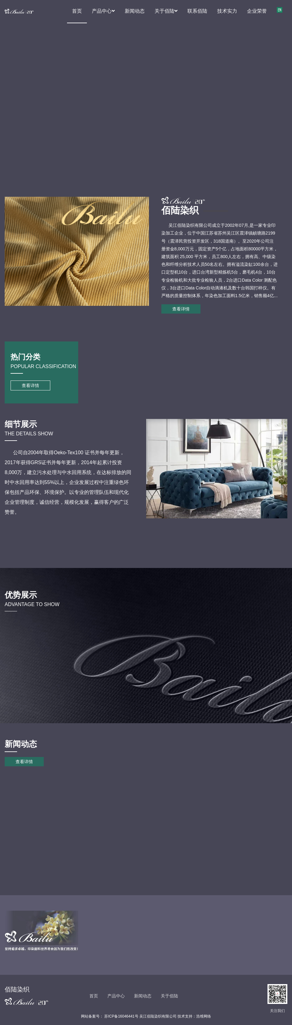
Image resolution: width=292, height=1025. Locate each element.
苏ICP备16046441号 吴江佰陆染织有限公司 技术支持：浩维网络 (157, 1016)
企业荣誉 (257, 11)
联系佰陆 (197, 11)
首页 (77, 11)
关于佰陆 (166, 11)
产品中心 (103, 11)
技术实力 (227, 11)
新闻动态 (135, 11)
